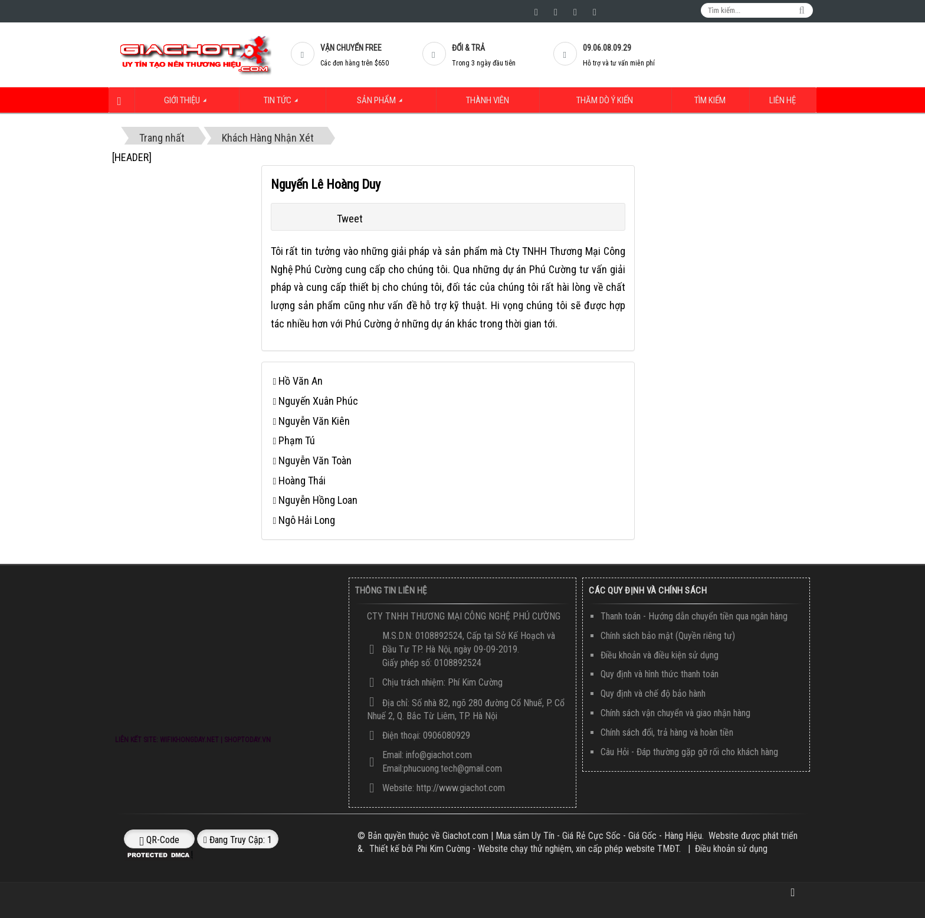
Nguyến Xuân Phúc (318, 400)
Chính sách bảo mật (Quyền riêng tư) (668, 635)
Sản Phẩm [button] (382, 104)
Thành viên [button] (485, 101)
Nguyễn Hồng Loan (317, 500)
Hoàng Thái (302, 480)
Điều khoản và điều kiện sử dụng (660, 654)
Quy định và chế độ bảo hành (653, 693)
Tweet (350, 218)
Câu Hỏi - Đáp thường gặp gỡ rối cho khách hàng (689, 751)
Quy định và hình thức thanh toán (660, 674)
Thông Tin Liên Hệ (391, 590)
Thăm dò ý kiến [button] (607, 101)
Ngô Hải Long (306, 520)
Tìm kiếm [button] (714, 101)
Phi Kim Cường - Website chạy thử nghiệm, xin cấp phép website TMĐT (547, 848)
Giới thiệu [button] (186, 104)
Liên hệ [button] (784, 101)
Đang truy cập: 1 (238, 839)
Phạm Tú (296, 440)
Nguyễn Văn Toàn (315, 460)
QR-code (159, 839)
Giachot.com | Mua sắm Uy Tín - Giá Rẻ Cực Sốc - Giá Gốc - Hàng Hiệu (572, 835)
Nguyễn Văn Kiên (314, 420)
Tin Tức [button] (282, 104)
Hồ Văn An (300, 381)
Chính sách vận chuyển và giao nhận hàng (675, 713)
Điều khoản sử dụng (731, 848)
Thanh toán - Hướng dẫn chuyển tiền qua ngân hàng (694, 616)
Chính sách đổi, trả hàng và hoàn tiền (667, 732)
